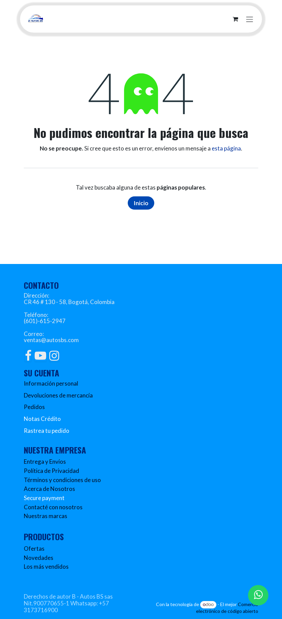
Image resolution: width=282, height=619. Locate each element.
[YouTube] (40, 355)
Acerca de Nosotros (49, 488)
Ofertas (34, 548)
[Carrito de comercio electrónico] (235, 19)
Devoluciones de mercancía (58, 395)
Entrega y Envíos (45, 461)
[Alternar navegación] (250, 19)
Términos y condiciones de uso (62, 479)
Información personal (51, 383)
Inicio (141, 203)
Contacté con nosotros (53, 507)
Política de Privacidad (51, 470)
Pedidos (34, 406)
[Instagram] (54, 355)
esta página (226, 148)
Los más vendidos (46, 566)
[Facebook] (28, 355)
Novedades (38, 557)
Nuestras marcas (45, 515)
